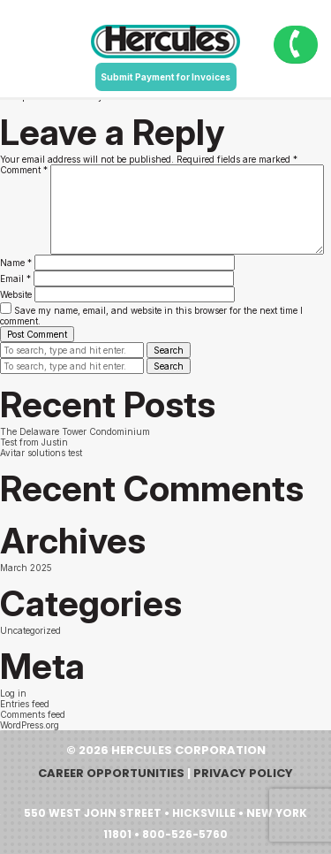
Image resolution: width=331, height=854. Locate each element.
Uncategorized (30, 630)
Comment (24, 169)
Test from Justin (34, 442)
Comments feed (32, 714)
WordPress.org (29, 725)
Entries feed (24, 703)
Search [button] (169, 350)
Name (16, 262)
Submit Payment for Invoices (165, 77)
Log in (13, 693)
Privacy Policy (243, 773)
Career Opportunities (111, 773)
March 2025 (26, 567)
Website (16, 294)
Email (15, 278)
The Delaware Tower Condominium (75, 431)
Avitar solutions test (41, 452)
